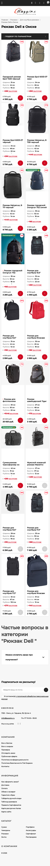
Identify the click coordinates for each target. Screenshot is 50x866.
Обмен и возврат (8, 792)
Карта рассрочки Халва (11, 808)
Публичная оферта (9, 756)
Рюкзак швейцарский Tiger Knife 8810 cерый (37, 401)
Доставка (5, 785)
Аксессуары (31, 830)
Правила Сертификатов (11, 805)
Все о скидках (7, 746)
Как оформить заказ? (10, 782)
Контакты (5, 766)
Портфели (30, 827)
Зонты (3, 837)
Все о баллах (6, 743)
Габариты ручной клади (11, 798)
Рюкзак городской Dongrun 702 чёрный (12, 272)
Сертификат (31, 834)
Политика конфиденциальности (14, 760)
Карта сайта (6, 812)
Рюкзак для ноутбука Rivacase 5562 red (36, 338)
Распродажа (31, 837)
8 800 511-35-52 (7, 708)
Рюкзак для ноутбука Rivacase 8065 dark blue (36, 593)
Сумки (4, 827)
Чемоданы (5, 830)
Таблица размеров (9, 802)
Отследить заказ (8, 753)
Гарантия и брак (8, 795)
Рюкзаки (13, 20)
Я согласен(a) (24, 697)
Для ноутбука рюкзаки (29, 20)
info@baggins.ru (8, 718)
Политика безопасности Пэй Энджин (17, 763)
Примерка (5, 750)
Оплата (4, 788)
